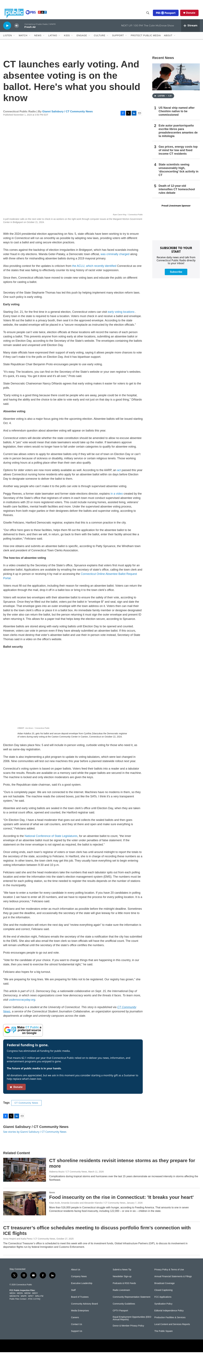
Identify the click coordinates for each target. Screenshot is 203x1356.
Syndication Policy (163, 1307)
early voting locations (121, 315)
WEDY (35, 1297)
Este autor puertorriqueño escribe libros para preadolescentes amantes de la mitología (178, 134)
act (119, 474)
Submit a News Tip (122, 1273)
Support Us (76, 1335)
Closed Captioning (163, 1294)
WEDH (12, 1297)
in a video (117, 497)
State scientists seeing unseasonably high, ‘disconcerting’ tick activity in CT (178, 173)
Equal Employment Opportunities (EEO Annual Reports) (132, 1322)
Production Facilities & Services (169, 1321)
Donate (192, 14)
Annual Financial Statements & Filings (173, 1280)
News (52, 1196)
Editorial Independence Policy (168, 1314)
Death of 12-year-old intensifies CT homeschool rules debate (177, 193)
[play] (7, 29)
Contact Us (76, 1328)
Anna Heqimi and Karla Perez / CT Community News (29, 1242)
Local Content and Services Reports (172, 1328)
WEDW (27, 1297)
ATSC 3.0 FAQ (34, 1303)
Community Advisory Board (84, 1307)
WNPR (23, 1300)
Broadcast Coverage (164, 1287)
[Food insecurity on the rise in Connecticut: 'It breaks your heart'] (24, 1207)
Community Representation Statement (131, 1301)
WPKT (30, 1300)
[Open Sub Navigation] (14, 39)
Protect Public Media (146, 39)
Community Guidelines (124, 1307)
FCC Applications (162, 1301)
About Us (75, 1273)
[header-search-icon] (149, 14)
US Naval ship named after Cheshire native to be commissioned (177, 115)
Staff (73, 1294)
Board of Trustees (80, 1301)
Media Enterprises (80, 1314)
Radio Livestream (121, 1294)
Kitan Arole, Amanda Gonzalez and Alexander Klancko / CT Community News (87, 1206)
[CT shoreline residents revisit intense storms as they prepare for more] (24, 1173)
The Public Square (163, 1335)
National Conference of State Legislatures (50, 839)
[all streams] (190, 29)
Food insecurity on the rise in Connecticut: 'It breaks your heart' (121, 1201)
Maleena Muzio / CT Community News (68, 1175)
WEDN (20, 1297)
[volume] (16, 29)
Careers (75, 1321)
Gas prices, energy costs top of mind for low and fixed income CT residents (178, 154)
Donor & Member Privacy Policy (128, 1329)
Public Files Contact (18, 1303)
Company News (79, 1280)
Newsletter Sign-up (122, 1280)
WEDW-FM (14, 1300)
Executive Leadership (81, 1287)
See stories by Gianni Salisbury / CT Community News (34, 1135)
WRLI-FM (39, 1300)
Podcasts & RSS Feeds (124, 1287)
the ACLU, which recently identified (94, 269)
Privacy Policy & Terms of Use (169, 1273)
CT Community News (26, 1106)
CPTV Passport (120, 1314)
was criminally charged (114, 258)
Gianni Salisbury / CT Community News (67, 115)
